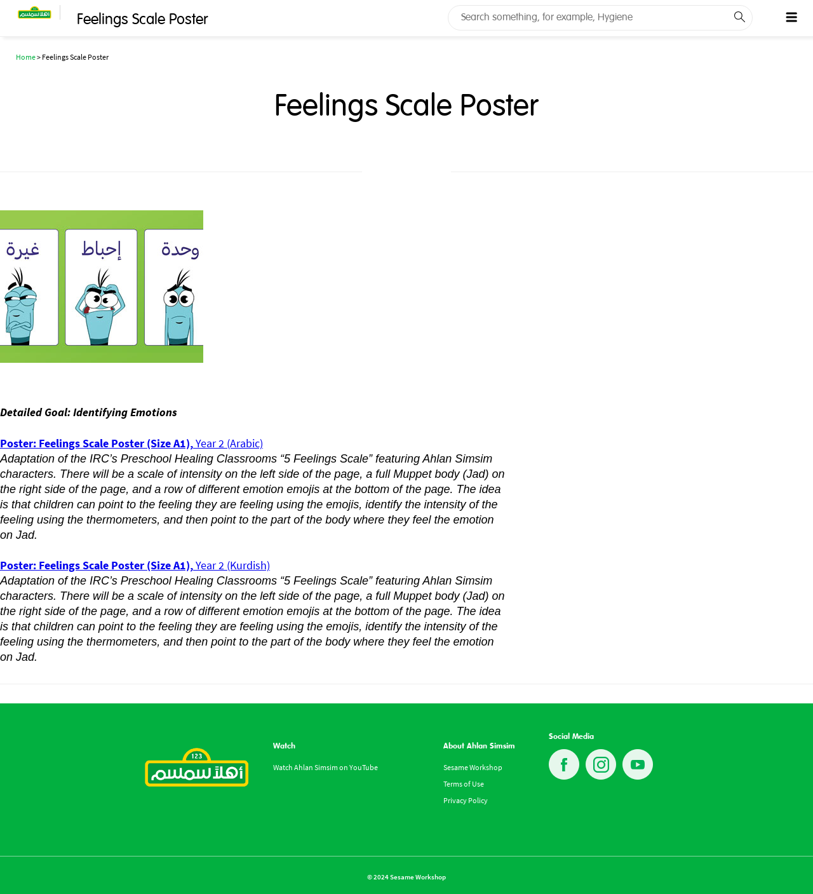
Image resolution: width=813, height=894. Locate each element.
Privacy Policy (465, 800)
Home (26, 57)
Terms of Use (463, 784)
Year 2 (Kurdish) (135, 565)
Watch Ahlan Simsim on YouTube (325, 767)
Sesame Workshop (472, 767)
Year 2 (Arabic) (131, 443)
